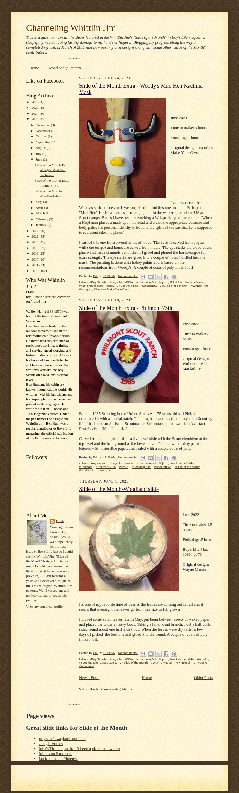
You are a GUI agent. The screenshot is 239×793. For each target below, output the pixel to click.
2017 (35, 259)
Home (34, 67)
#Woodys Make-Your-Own (111, 289)
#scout (110, 285)
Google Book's (51, 743)
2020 (35, 242)
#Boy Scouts (98, 282)
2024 (35, 113)
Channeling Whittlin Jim (71, 28)
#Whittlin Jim (199, 285)
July (39, 154)
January (42, 225)
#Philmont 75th (106, 467)
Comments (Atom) (116, 689)
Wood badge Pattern (64, 67)
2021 (35, 236)
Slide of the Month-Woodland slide (119, 489)
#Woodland (86, 666)
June (39, 159)
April (40, 207)
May (39, 202)
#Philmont (85, 467)
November (43, 130)
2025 (35, 107)
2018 (35, 253)
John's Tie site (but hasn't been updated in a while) (79, 748)
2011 (35, 265)
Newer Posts (89, 677)
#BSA (129, 282)
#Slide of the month (174, 285)
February (42, 219)
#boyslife (116, 282)
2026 (35, 102)
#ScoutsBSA (149, 285)
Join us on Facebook (55, 753)
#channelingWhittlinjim (151, 282)
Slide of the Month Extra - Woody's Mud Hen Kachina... (53, 170)
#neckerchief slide (91, 285)
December (43, 125)
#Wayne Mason (161, 662)
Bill (60, 521)
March (41, 213)
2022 (35, 231)
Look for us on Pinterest (58, 758)
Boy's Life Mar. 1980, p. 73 (195, 552)
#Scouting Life (128, 285)
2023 (35, 119)
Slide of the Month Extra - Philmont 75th (125, 308)
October (42, 136)
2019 (35, 248)
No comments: (128, 276)
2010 (35, 270)
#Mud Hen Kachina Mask (186, 282)
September (44, 142)
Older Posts (203, 677)
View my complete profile (44, 606)
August (41, 148)
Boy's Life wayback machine (62, 738)
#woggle (84, 289)
